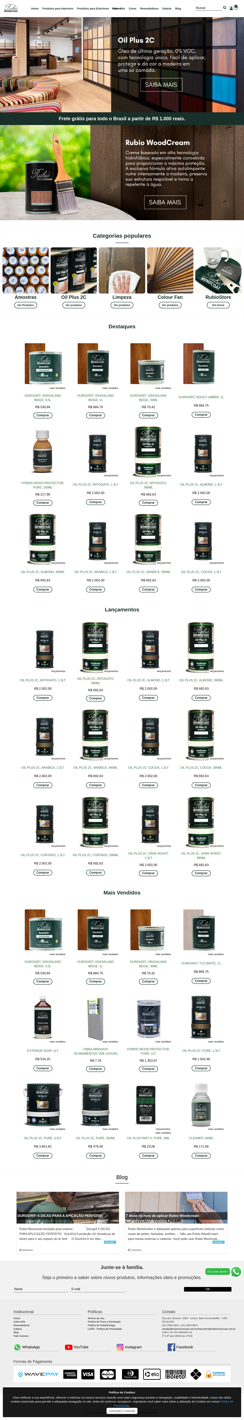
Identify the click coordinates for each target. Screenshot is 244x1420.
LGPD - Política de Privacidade (105, 1328)
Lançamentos (122, 610)
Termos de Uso (96, 1318)
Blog (178, 8)
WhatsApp (27, 1347)
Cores (132, 8)
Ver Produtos (25, 305)
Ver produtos (74, 305)
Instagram (129, 1347)
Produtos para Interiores (57, 8)
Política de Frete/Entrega (101, 1325)
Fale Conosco (21, 1336)
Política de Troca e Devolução (104, 1321)
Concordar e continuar (122, 1410)
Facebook (180, 1347)
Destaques (122, 326)
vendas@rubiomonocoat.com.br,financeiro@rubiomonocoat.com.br (198, 1328)
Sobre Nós (19, 1321)
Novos (117, 8)
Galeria (166, 8)
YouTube (77, 1347)
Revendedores (149, 8)
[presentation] (149, 1287)
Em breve (218, 305)
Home (35, 8)
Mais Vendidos (122, 893)
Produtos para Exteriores (93, 8)
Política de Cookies (122, 1392)
